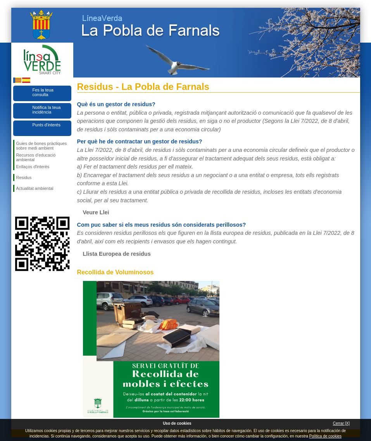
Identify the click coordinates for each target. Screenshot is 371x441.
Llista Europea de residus (117, 254)
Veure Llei (96, 212)
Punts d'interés (46, 124)
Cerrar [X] (341, 423)
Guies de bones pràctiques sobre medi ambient (41, 145)
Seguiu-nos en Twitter (30, 204)
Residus (24, 177)
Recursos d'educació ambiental (36, 157)
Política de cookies (325, 436)
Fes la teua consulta (43, 92)
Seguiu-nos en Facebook (17, 204)
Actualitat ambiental (34, 188)
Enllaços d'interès (33, 166)
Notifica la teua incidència (47, 109)
